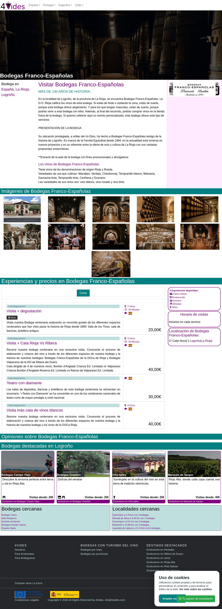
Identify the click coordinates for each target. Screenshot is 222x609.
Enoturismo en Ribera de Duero (165, 553)
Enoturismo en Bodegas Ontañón (74, 501)
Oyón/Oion (118, 515)
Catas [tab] (83, 292)
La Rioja (22, 89)
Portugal (48, 5)
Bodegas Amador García (14, 525)
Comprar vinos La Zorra (28, 583)
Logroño (8, 95)
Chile (78, 5)
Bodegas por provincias (94, 553)
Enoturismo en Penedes (160, 549)
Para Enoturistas (24, 553)
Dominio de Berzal (11, 521)
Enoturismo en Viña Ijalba (126, 501)
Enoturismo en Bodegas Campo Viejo (20, 501)
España (33, 5)
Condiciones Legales (27, 599)
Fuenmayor (118, 521)
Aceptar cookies (173, 598)
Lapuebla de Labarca (123, 528)
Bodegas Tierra (9, 515)
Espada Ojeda (9, 528)
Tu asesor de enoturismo (196, 598)
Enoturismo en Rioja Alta (161, 562)
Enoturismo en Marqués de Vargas (186, 501)
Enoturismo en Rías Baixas (162, 566)
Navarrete (117, 525)
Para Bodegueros (25, 557)
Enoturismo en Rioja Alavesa (163, 570)
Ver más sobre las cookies (195, 589)
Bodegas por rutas (91, 549)
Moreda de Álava (121, 518)
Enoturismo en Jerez (158, 557)
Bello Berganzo (9, 518)
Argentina (64, 5)
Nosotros (20, 549)
